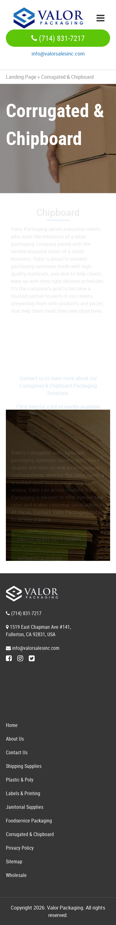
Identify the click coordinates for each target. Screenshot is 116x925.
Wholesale (16, 875)
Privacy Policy (20, 847)
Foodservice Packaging (29, 820)
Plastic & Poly (19, 779)
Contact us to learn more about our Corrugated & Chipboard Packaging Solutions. (58, 387)
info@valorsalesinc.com (58, 53)
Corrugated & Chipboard (30, 834)
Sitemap (14, 861)
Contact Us (17, 752)
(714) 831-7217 (58, 38)
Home (12, 725)
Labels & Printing (23, 793)
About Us (15, 738)
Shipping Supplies (23, 766)
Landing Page (21, 76)
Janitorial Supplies (24, 807)
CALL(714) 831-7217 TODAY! (49, 541)
